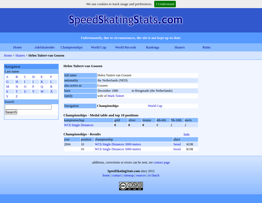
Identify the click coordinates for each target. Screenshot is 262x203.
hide (187, 134)
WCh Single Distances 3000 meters (118, 144)
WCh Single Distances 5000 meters (118, 149)
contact (117, 175)
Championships (72, 47)
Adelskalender (44, 47)
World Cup (98, 47)
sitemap (129, 175)
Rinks (207, 47)
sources (141, 175)
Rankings (152, 47)
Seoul (177, 144)
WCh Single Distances (78, 125)
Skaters (179, 47)
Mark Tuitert (116, 96)
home (106, 175)
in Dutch (153, 175)
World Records (125, 47)
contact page (162, 162)
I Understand (165, 4)
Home (17, 47)
